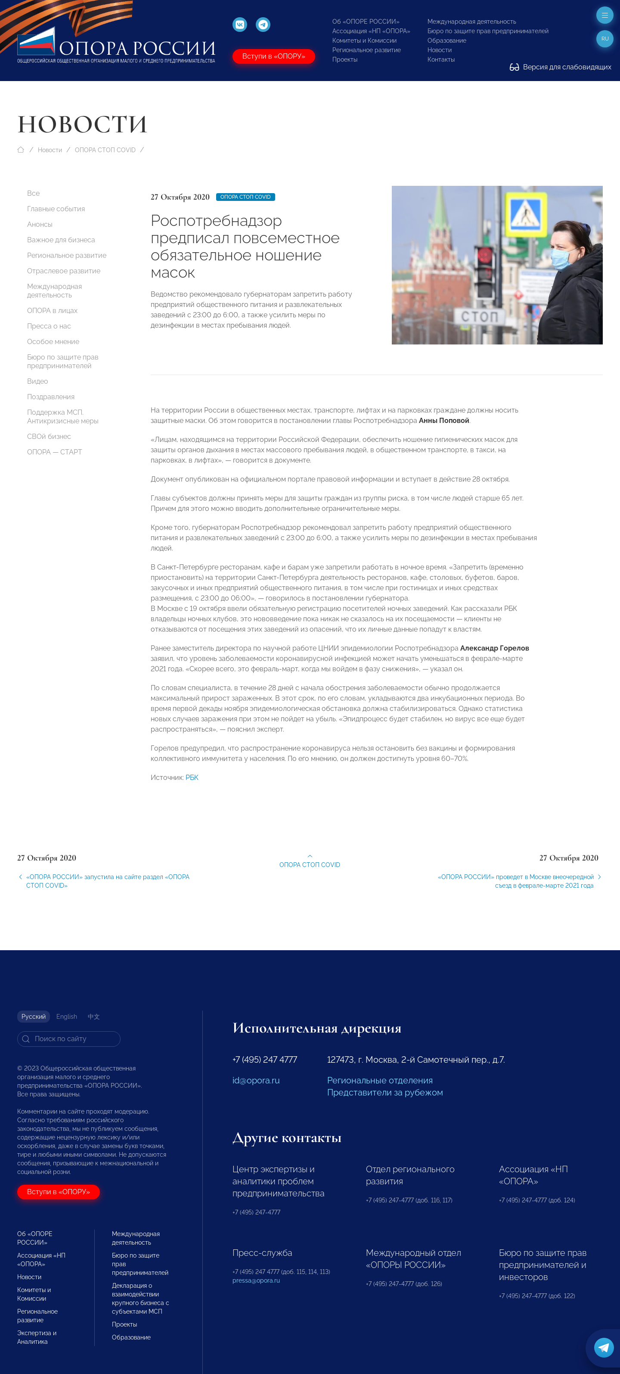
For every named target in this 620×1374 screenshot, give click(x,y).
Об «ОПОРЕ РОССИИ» (366, 21)
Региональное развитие (366, 50)
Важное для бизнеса (61, 240)
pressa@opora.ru (256, 1280)
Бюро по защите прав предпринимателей (488, 31)
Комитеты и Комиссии (364, 40)
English (66, 1016)
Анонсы (40, 224)
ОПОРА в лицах (52, 311)
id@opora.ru (256, 1080)
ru (605, 39)
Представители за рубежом (385, 1092)
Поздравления (50, 397)
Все (33, 193)
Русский (34, 1016)
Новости (440, 50)
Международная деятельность (472, 21)
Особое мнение (53, 342)
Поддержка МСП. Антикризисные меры (63, 416)
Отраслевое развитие (63, 271)
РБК (192, 786)
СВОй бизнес (49, 436)
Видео (37, 381)
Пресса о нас (49, 326)
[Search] (69, 1039)
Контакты (441, 59)
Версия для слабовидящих (560, 67)
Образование (447, 40)
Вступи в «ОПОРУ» (273, 56)
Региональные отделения (380, 1080)
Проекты (344, 59)
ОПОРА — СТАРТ (54, 452)
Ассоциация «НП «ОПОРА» (371, 31)
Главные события (56, 209)
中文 (94, 1016)
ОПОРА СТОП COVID (105, 150)
